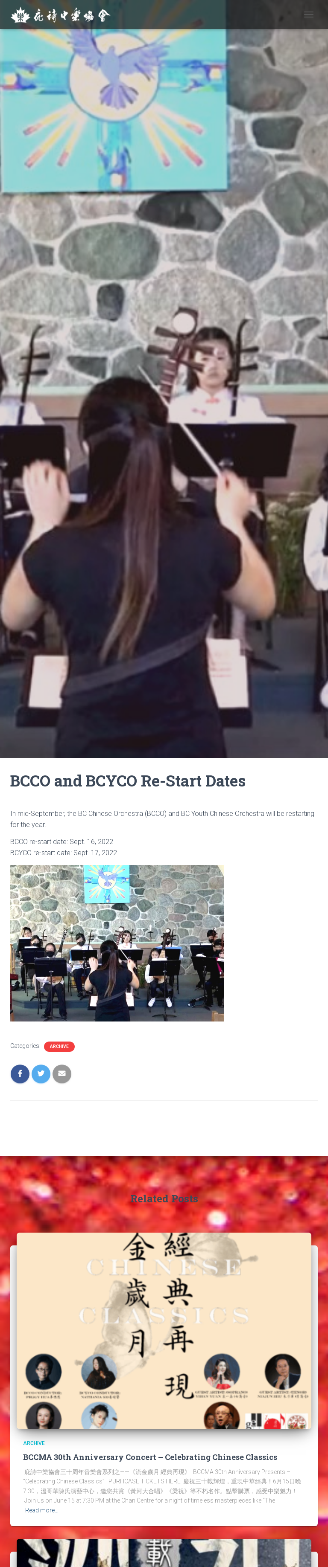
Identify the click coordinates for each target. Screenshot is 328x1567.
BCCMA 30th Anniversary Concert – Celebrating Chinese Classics (150, 1457)
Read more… (42, 1510)
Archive (59, 1046)
